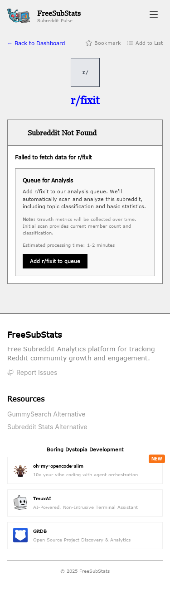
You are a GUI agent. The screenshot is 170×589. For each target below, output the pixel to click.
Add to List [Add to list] (144, 43)
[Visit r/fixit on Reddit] (85, 100)
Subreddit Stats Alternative (47, 427)
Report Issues (32, 372)
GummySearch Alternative (46, 414)
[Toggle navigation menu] (154, 15)
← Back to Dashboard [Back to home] (36, 43)
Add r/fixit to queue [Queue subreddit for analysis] (55, 261)
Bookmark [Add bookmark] (103, 43)
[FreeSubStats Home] (44, 16)
